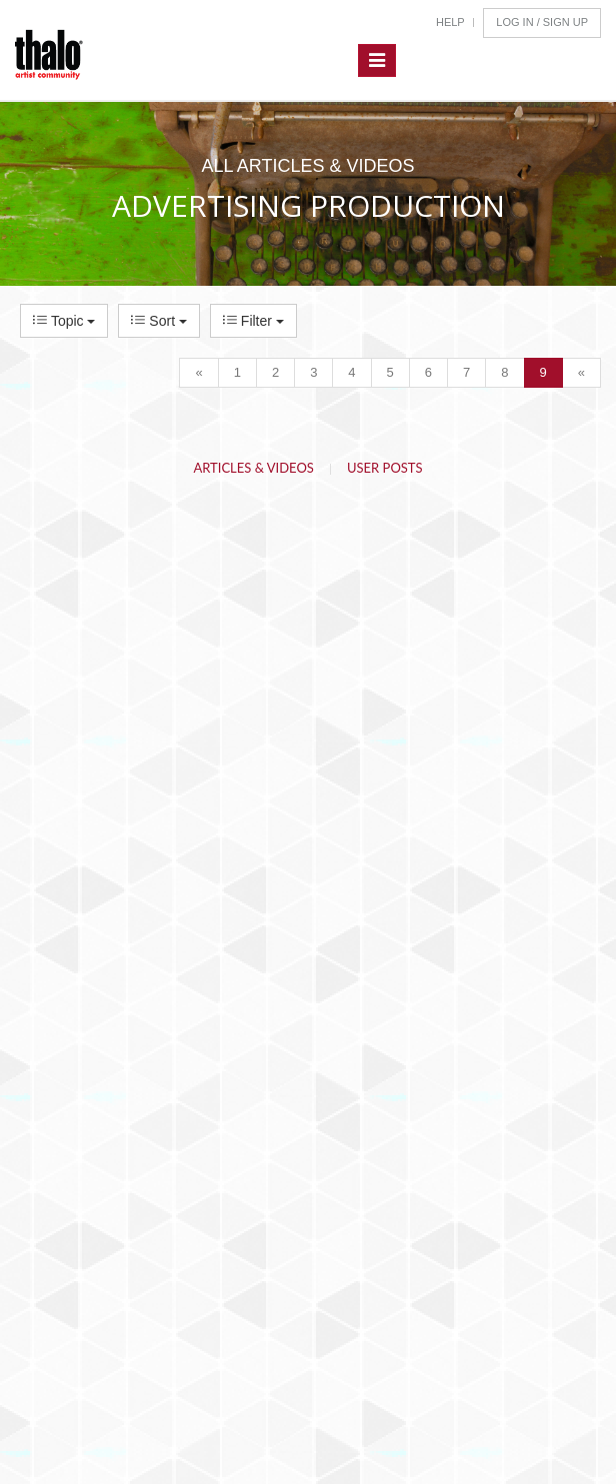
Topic (64, 321)
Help (450, 22)
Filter (253, 321)
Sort (158, 321)
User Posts (385, 468)
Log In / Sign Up (542, 22)
